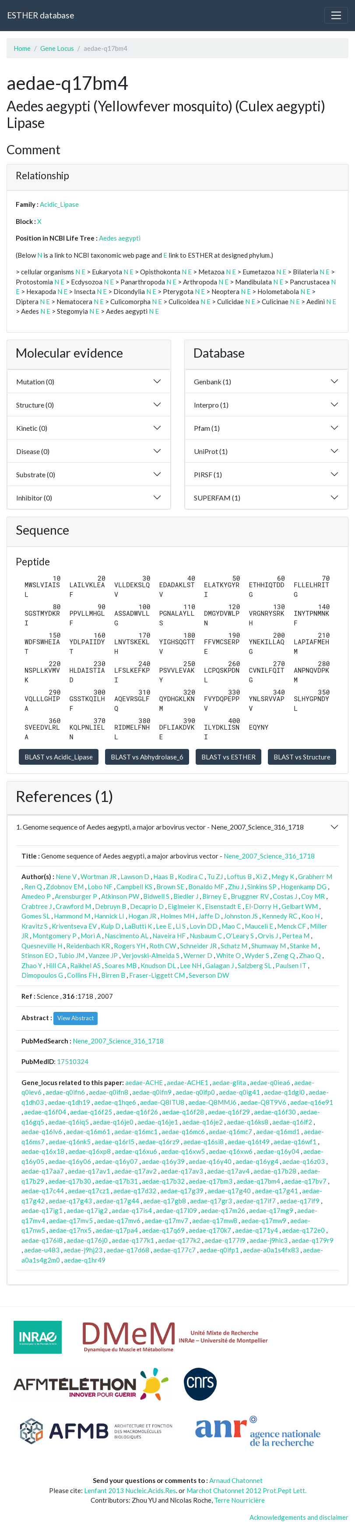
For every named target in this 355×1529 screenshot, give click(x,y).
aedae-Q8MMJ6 (212, 1102)
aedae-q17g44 (117, 1201)
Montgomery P (54, 936)
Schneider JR (198, 946)
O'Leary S (240, 936)
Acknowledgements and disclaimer (299, 1517)
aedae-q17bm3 (210, 1181)
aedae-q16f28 (183, 1112)
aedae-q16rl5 (114, 1142)
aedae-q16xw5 (183, 1151)
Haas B (163, 876)
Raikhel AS (85, 965)
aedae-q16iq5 (68, 1122)
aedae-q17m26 (223, 1210)
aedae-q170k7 (210, 1230)
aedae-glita (229, 1082)
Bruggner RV (250, 896)
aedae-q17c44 (42, 1191)
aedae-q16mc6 (183, 1131)
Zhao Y (31, 965)
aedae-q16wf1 (295, 1142)
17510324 (72, 1061)
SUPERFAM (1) (217, 497)
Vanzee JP (103, 955)
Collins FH (82, 975)
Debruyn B (110, 906)
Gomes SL (35, 916)
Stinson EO (37, 955)
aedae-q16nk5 (70, 1142)
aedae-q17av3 (182, 1171)
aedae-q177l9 (225, 1240)
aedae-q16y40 (210, 1161)
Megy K (282, 876)
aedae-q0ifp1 (219, 1250)
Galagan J (219, 965)
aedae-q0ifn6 (65, 1092)
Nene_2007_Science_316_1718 (269, 856)
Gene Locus (57, 48)
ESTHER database (40, 15)
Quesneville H (41, 946)
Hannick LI (109, 916)
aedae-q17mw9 (263, 1220)
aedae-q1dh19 (69, 1102)
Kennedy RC (279, 916)
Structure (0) (35, 405)
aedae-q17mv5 (71, 1220)
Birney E (214, 896)
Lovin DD (204, 926)
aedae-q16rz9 (158, 1142)
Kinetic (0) (31, 428)
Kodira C (190, 876)
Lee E (164, 926)
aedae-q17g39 (182, 1191)
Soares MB (121, 965)
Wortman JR (98, 876)
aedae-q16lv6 (41, 1131)
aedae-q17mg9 (271, 1210)
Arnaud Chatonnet (236, 1480)
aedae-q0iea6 (270, 1082)
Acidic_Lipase (59, 204)
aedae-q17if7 (256, 1201)
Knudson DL (158, 965)
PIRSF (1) (208, 474)
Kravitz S (34, 926)
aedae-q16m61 (88, 1131)
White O (228, 955)
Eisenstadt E (223, 906)
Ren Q (33, 886)
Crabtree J (36, 906)
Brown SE (170, 886)
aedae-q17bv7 (305, 1181)
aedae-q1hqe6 (115, 1102)
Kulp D (110, 926)
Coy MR (313, 896)
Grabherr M (315, 876)
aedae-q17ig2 (87, 1210)
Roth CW (162, 946)
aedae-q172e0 (303, 1230)
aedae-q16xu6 (136, 1151)
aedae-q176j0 (87, 1240)
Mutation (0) (35, 381)
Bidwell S (156, 896)
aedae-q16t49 (249, 1142)
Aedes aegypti (120, 238)
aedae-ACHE (144, 1082)
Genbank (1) (212, 381)
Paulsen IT (290, 965)
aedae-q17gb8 (164, 1201)
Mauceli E (259, 926)
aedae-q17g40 (229, 1191)
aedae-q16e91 (311, 1102)
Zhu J (235, 886)
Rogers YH (129, 946)
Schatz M (234, 946)
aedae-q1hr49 (84, 1260)
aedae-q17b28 (274, 1171)
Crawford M (73, 906)
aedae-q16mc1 (136, 1131)
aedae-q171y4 (256, 1230)
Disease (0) (32, 451)
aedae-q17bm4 (258, 1181)
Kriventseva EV (74, 926)
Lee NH (190, 965)
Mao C (231, 926)
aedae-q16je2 (202, 1122)
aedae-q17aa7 (42, 1171)
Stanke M (303, 946)
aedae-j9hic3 (269, 1240)
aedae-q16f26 (137, 1112)
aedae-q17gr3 (211, 1201)
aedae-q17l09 (176, 1210)
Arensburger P (76, 896)
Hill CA (56, 965)
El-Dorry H (261, 906)
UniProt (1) (211, 451)
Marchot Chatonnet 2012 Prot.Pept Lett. (246, 1490)
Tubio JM (71, 955)
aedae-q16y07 (116, 1161)
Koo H (310, 916)
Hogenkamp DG (304, 886)
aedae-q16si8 (203, 1142)
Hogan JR (142, 916)
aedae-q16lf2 (292, 1122)
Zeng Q (284, 955)
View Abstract (75, 1018)
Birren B (113, 975)
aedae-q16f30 (275, 1112)
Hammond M (72, 916)
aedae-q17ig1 (42, 1210)
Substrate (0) (35, 474)
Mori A (91, 936)
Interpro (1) (211, 405)
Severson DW (209, 975)
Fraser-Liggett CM (157, 975)
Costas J (285, 896)
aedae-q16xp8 (89, 1151)
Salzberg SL (254, 965)
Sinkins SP (262, 886)
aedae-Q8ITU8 (162, 1102)
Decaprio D (147, 906)
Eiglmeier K (184, 906)
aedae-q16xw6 (231, 1151)
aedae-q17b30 (69, 1181)
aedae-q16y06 (69, 1161)
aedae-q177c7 (174, 1250)
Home (22, 48)
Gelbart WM (299, 906)
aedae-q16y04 (278, 1151)
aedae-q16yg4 (256, 1161)
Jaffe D (209, 916)
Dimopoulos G (42, 975)
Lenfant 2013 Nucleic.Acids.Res (130, 1490)
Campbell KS (134, 886)
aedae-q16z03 (303, 1161)
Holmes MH (177, 916)
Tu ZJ (215, 876)
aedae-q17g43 (70, 1201)
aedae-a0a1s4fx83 (271, 1250)
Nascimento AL (126, 936)
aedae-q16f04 (45, 1112)
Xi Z (261, 876)
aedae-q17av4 (228, 1171)
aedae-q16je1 (157, 1122)
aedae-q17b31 (116, 1181)
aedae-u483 (42, 1250)
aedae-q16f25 (91, 1112)
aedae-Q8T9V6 (263, 1102)
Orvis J (268, 936)
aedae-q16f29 (229, 1112)
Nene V (66, 876)
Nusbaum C (206, 936)
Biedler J (185, 896)
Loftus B (239, 876)
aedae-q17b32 (163, 1181)
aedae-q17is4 (132, 1210)
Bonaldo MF (206, 886)
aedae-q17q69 (163, 1230)
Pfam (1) (207, 428)
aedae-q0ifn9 (152, 1092)
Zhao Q (310, 955)
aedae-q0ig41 (239, 1092)
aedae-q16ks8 (247, 1122)
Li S (181, 926)
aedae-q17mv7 (166, 1220)
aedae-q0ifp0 (195, 1092)
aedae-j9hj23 (82, 1250)
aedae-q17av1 (89, 1171)
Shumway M (268, 946)
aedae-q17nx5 (70, 1230)
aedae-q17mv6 (119, 1220)
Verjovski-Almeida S (150, 955)
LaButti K (138, 926)
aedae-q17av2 (135, 1171)
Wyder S (257, 955)
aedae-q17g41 (276, 1191)
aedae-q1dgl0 (284, 1092)
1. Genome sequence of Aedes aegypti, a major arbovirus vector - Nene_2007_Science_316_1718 (160, 827)
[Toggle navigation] (336, 15)
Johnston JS (241, 916)
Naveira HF (169, 936)
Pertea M (295, 936)
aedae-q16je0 (113, 1122)
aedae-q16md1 (278, 1131)
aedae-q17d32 (134, 1191)
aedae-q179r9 (313, 1240)
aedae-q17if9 (300, 1201)
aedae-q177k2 (179, 1240)
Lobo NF (100, 886)
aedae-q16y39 (163, 1161)
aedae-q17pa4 (116, 1230)
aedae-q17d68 (127, 1250)
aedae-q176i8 (42, 1240)
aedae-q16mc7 (230, 1131)
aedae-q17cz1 (88, 1191)
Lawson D (134, 876)
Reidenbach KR (88, 946)
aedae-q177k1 (133, 1240)
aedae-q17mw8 (214, 1220)
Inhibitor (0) (34, 497)
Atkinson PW (120, 896)
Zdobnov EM (65, 886)
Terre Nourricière (239, 1500)
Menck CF (291, 926)
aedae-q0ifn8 (108, 1092)
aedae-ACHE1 (187, 1082)
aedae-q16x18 (42, 1151)
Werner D (197, 955)
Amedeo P (36, 896)
